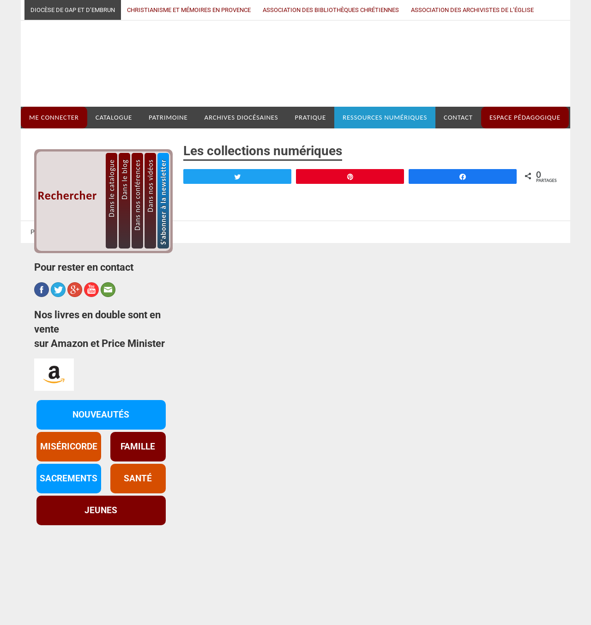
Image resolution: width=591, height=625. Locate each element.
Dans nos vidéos (150, 252)
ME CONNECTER (54, 185)
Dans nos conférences (137, 261)
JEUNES (100, 577)
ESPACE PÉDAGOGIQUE (525, 185)
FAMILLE (138, 514)
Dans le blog (124, 246)
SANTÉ (138, 545)
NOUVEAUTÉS (100, 482)
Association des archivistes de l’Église (472, 9)
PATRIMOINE (168, 185)
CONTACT (458, 185)
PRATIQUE (310, 185)
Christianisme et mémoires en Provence (189, 9)
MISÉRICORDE (68, 514)
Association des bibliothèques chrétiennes (331, 9)
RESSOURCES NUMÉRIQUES (385, 185)
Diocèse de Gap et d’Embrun (72, 9)
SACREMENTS (68, 545)
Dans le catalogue (111, 255)
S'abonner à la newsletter (163, 269)
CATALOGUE (114, 185)
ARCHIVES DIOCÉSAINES (241, 185)
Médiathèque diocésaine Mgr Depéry (289, 97)
